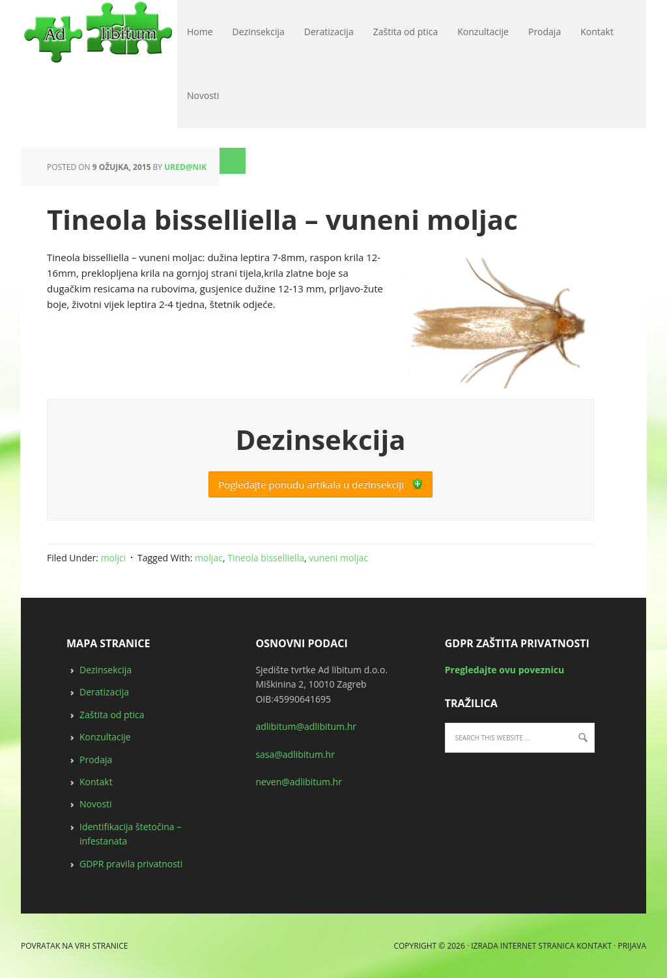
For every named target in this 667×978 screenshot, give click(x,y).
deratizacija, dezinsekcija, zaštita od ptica (26, 32)
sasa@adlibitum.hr (295, 754)
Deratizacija (104, 692)
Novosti (95, 804)
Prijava (631, 945)
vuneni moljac (338, 558)
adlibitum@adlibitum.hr (305, 726)
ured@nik (185, 167)
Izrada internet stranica (523, 945)
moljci (113, 558)
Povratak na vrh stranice (74, 945)
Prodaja (95, 759)
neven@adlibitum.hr (298, 781)
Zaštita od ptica (112, 714)
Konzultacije (105, 737)
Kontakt (96, 781)
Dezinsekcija (105, 670)
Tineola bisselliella (265, 558)
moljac (209, 558)
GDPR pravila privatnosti (130, 864)
